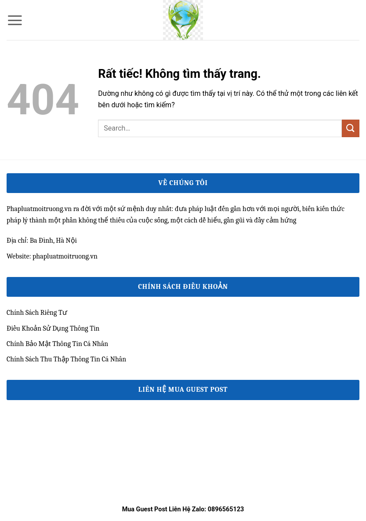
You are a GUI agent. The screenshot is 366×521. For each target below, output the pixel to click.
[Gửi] (350, 128)
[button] (15, 20)
